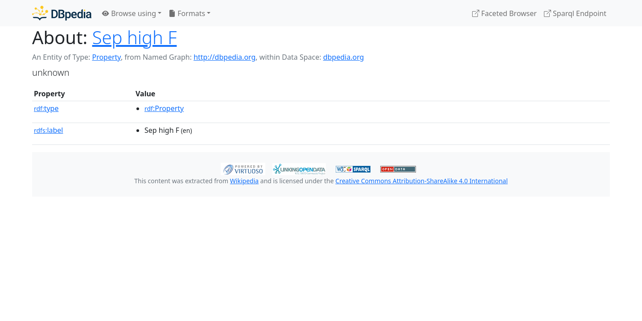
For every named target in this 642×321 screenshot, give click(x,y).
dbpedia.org (343, 57)
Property (106, 57)
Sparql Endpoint (575, 13)
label (48, 130)
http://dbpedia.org (224, 57)
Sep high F (134, 37)
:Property (164, 108)
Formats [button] (187, 13)
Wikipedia (244, 181)
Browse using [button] (129, 13)
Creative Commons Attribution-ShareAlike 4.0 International (421, 181)
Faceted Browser (504, 13)
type (46, 108)
